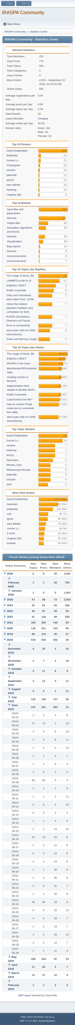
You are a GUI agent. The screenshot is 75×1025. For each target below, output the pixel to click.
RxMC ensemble (16, 290)
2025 (10, 599)
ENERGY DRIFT (16, 285)
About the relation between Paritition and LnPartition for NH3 (19, 308)
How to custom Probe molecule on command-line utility (21, 408)
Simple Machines (47, 1021)
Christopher (13, 165)
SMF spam (24, 995)
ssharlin (11, 479)
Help (23, 1017)
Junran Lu (12, 160)
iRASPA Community (23, 12)
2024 (10, 605)
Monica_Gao (14, 464)
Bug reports (14, 246)
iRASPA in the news (18, 363)
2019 (10, 634)
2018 (10, 639)
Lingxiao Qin (13, 194)
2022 (10, 616)
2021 (10, 622)
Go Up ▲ (49, 1017)
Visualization (14, 241)
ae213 (10, 179)
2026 (10, 573)
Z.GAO (11, 533)
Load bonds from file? (19, 399)
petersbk (11, 175)
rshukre (10, 170)
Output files (13, 222)
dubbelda (11, 155)
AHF (9, 484)
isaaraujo (12, 504)
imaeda (11, 543)
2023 (10, 611)
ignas (10, 518)
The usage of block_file (20, 275)
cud (9, 513)
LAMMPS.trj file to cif (18, 280)
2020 (10, 628)
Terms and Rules (35, 1017)
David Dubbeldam (17, 150)
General (11, 218)
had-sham (12, 460)
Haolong (11, 189)
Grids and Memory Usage (21, 339)
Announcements (16, 256)
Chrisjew (43, 118)
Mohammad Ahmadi (18, 469)
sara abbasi (13, 184)
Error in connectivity (18, 325)
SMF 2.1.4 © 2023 (28, 1021)
